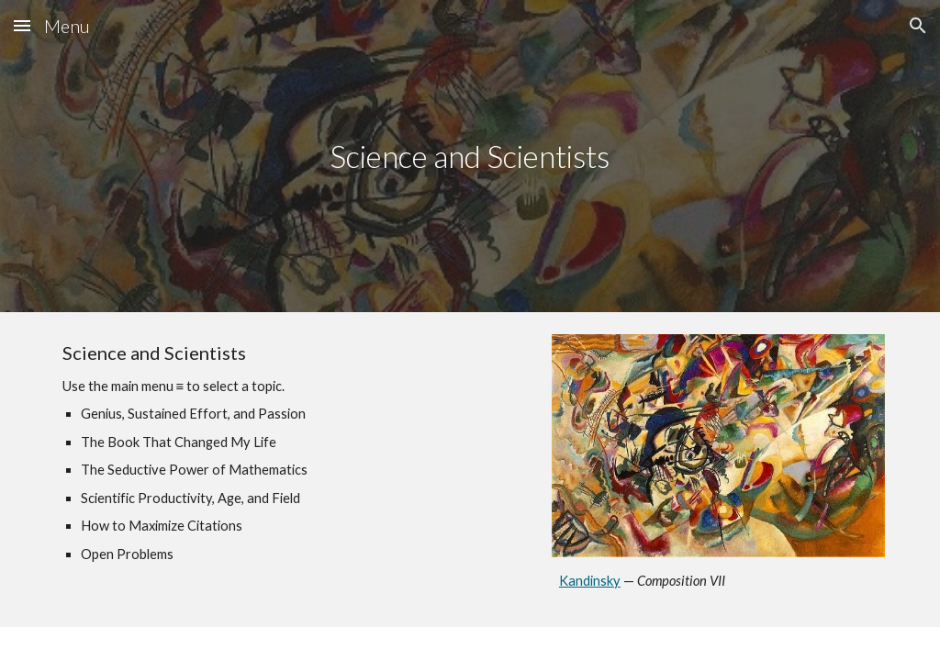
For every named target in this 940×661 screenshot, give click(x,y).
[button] (22, 25)
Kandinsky (590, 580)
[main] (469, 156)
